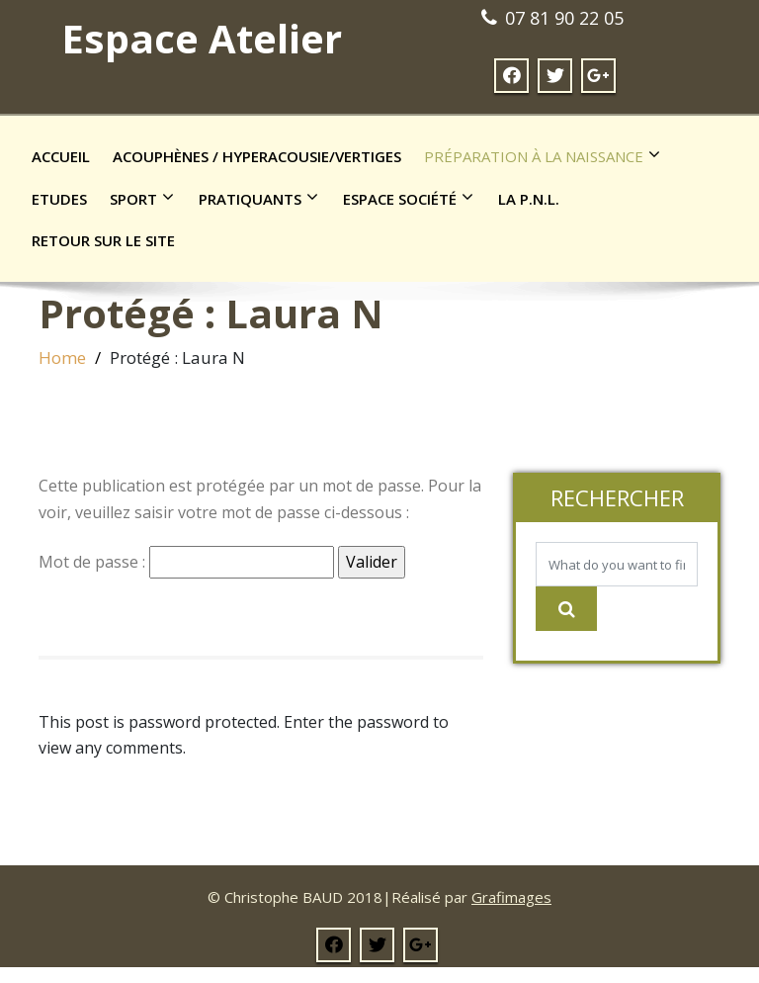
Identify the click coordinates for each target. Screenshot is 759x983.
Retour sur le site (103, 240)
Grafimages (511, 897)
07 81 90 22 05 (564, 18)
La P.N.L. (528, 199)
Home (62, 357)
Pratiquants (263, 198)
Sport (147, 198)
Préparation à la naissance (547, 155)
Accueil (61, 156)
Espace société (413, 198)
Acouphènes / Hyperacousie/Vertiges (257, 156)
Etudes (59, 199)
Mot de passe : (186, 562)
